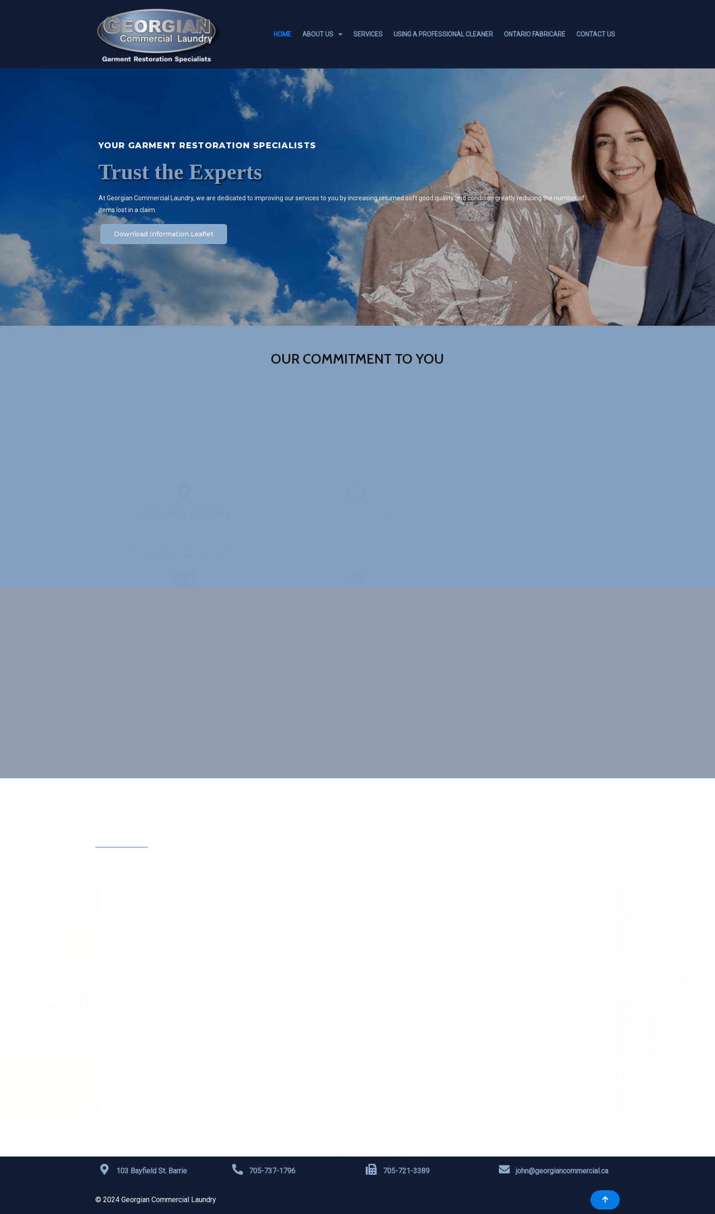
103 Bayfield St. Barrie (151, 1171)
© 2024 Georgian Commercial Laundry (155, 1199)
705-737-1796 (272, 1171)
